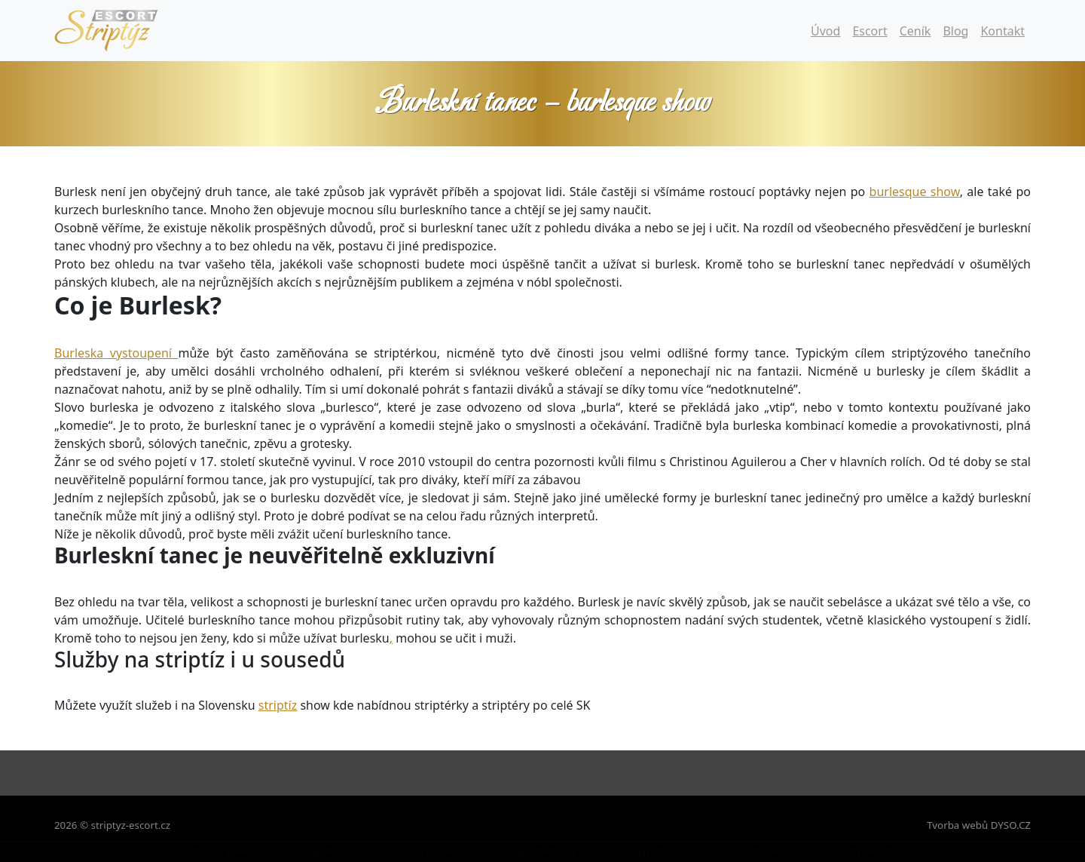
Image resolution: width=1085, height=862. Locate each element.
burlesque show (915, 191)
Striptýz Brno (320, 851)
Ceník (915, 31)
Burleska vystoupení (116, 353)
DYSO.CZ (1011, 825)
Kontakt (1002, 31)
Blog (955, 31)
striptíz (277, 705)
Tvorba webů (957, 825)
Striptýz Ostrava (425, 851)
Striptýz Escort (864, 851)
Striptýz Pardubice (540, 851)
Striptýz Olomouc (753, 851)
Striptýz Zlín (648, 851)
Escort (869, 31)
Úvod (825, 31)
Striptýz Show (220, 851)
